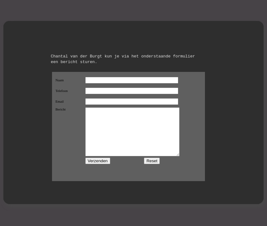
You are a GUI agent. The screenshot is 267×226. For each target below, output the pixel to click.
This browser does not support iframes (128, 126)
